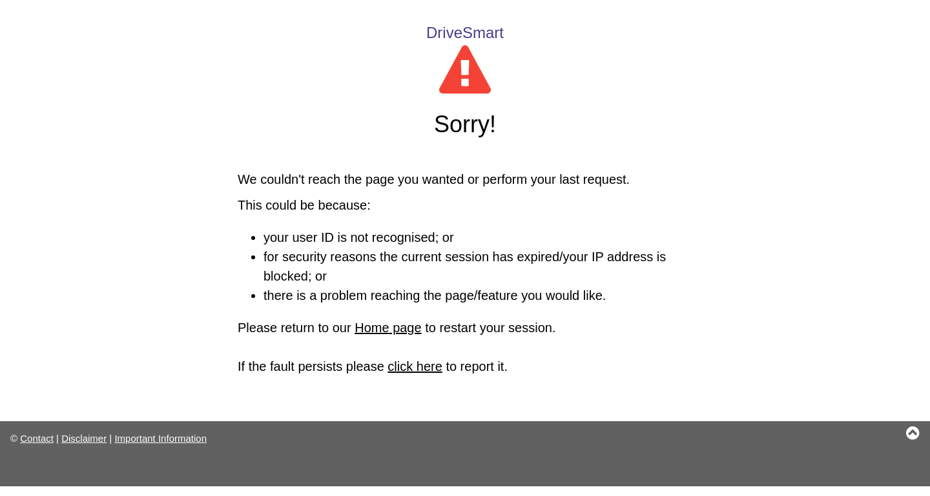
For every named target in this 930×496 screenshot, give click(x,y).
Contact (37, 438)
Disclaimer (84, 438)
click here (415, 366)
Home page (388, 328)
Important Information (160, 438)
